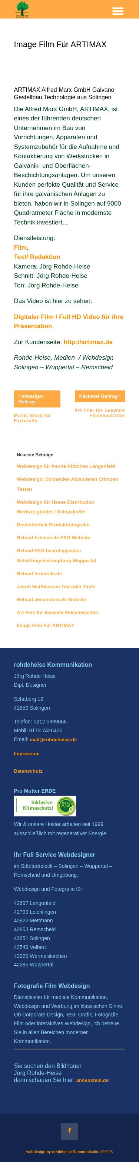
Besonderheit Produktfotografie (53, 524)
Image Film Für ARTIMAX (46, 625)
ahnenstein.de (92, 1080)
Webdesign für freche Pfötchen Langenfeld (66, 466)
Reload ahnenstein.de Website (52, 599)
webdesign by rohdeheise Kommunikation (63, 1152)
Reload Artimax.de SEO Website (53, 537)
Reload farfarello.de (39, 573)
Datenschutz (28, 771)
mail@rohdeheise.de (53, 739)
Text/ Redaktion (37, 256)
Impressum (27, 753)
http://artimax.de (88, 342)
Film (20, 247)
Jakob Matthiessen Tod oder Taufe (56, 586)
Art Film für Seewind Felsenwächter (58, 612)
